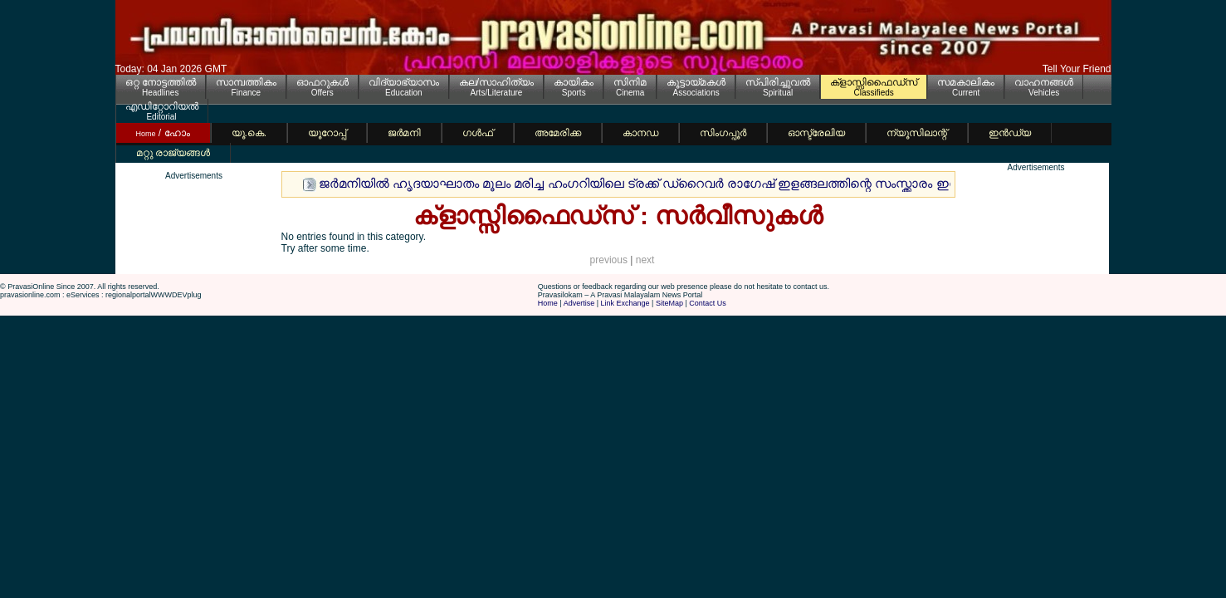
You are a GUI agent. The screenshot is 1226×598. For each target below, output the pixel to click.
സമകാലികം (965, 82)
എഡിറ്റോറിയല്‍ (161, 106)
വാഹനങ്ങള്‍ (1043, 82)
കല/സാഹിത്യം (496, 82)
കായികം (573, 82)
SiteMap (669, 303)
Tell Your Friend (1077, 69)
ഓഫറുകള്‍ (322, 82)
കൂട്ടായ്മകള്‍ (696, 82)
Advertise (579, 303)
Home (548, 303)
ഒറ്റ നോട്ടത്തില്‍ (160, 82)
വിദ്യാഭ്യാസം (404, 82)
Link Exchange (625, 303)
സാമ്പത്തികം (246, 82)
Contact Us (707, 303)
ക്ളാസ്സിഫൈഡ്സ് (873, 82)
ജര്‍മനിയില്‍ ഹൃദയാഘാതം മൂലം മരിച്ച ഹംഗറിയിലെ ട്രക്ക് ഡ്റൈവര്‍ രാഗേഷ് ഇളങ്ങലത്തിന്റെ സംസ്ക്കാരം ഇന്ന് (643, 183)
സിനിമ (630, 82)
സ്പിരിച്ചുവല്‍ (777, 82)
